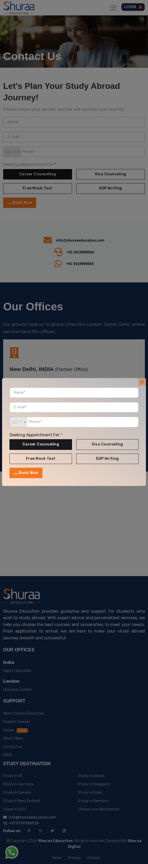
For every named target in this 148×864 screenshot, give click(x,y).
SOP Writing (107, 458)
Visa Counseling (107, 444)
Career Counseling (41, 444)
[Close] (142, 382)
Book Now (28, 473)
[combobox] (18, 422)
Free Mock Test (41, 458)
